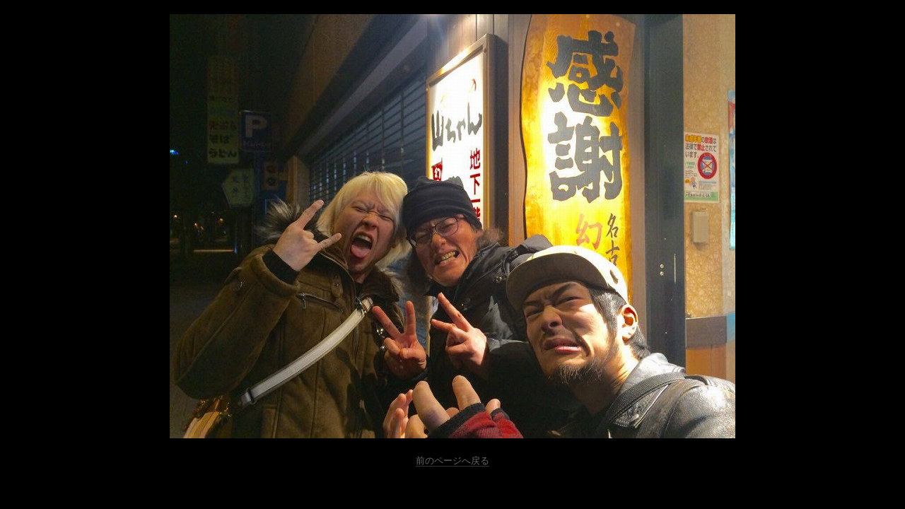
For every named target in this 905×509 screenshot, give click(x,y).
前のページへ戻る (452, 460)
